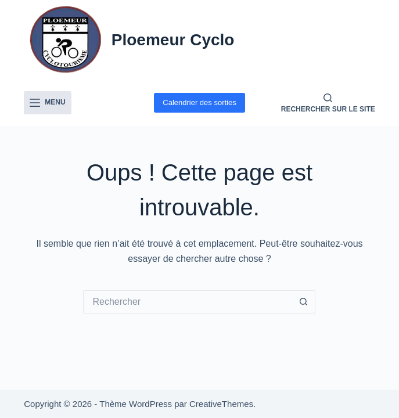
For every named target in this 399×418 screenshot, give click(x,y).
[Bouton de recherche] (303, 302)
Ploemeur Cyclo (173, 40)
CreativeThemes (221, 404)
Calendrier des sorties (199, 102)
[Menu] (47, 102)
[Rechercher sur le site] (328, 103)
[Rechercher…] (187, 302)
